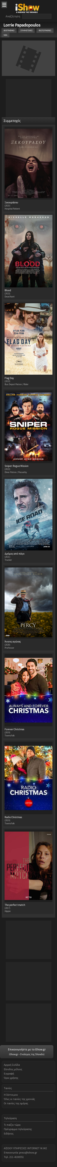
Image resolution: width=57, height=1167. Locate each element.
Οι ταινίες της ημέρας (16, 1103)
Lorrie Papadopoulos (21, 25)
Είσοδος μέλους (13, 1069)
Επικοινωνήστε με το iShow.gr (27, 1049)
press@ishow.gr (28, 1152)
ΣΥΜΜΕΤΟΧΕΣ (27, 30)
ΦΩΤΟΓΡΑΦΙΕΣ (45, 30)
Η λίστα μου (11, 1094)
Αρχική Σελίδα (12, 1065)
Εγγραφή (9, 1073)
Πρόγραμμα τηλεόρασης (18, 1129)
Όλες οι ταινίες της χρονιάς (19, 1099)
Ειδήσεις (9, 1133)
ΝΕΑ (5, 35)
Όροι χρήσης (11, 1078)
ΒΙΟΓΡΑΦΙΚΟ (9, 30)
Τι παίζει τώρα (12, 1125)
